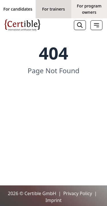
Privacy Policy (77, 193)
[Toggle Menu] (96, 25)
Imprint (53, 200)
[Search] (80, 25)
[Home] (22, 25)
